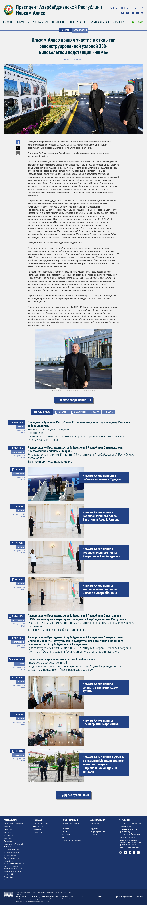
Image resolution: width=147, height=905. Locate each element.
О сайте (99, 897)
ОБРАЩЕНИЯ (119, 22)
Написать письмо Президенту (130, 823)
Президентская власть (41, 823)
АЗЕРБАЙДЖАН (40, 22)
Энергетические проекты (13, 858)
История (7, 826)
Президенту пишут (126, 826)
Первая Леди (37, 832)
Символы (7, 838)
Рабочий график (38, 826)
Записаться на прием (127, 837)
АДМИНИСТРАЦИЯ (100, 22)
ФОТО (110, 412)
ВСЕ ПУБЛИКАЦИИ (42, 412)
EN (142, 8)
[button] (117, 359)
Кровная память (10, 855)
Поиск (139, 22)
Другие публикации (75, 795)
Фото (114, 8)
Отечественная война (11, 849)
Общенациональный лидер (13, 823)
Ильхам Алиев (31, 13)
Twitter (137, 13)
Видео (127, 8)
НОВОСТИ (8, 22)
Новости (65, 832)
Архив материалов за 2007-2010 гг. (129, 897)
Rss (142, 13)
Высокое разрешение (71, 400)
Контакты (94, 835)
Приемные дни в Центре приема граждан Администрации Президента (130, 831)
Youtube (127, 13)
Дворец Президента (98, 832)
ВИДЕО (96, 412)
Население (8, 832)
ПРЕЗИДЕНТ (58, 22)
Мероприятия (80, 30)
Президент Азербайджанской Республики (59, 7)
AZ (135, 8)
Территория (8, 829)
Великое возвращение (12, 852)
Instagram (122, 13)
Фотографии (66, 835)
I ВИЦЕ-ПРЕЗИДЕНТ (77, 22)
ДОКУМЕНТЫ (22, 22)
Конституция (8, 835)
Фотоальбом (8, 877)
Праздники (8, 841)
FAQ (82, 897)
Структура (94, 829)
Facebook (133, 13)
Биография (37, 829)
